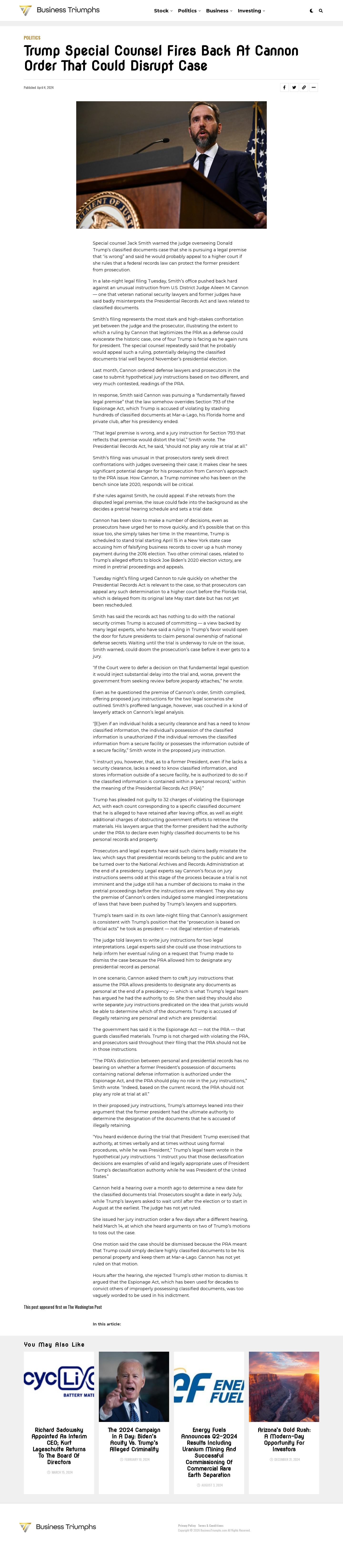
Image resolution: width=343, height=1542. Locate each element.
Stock (161, 11)
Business (217, 11)
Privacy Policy (187, 1525)
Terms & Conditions (210, 1525)
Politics (187, 11)
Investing (249, 11)
